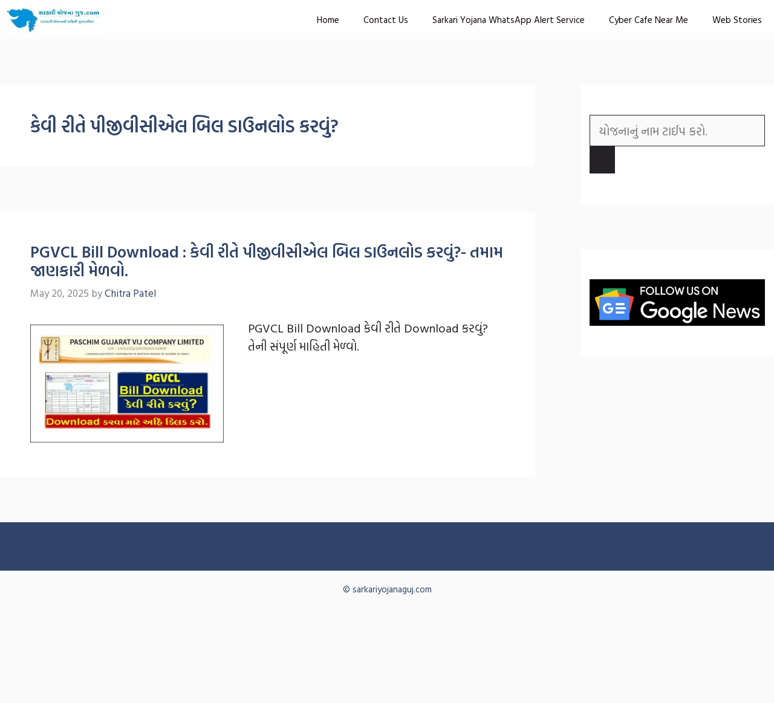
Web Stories (737, 20)
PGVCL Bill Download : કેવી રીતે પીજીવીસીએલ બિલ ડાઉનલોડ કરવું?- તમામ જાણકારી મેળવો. (266, 261)
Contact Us (385, 20)
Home (328, 20)
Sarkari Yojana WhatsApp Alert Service (508, 20)
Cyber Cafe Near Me (648, 20)
